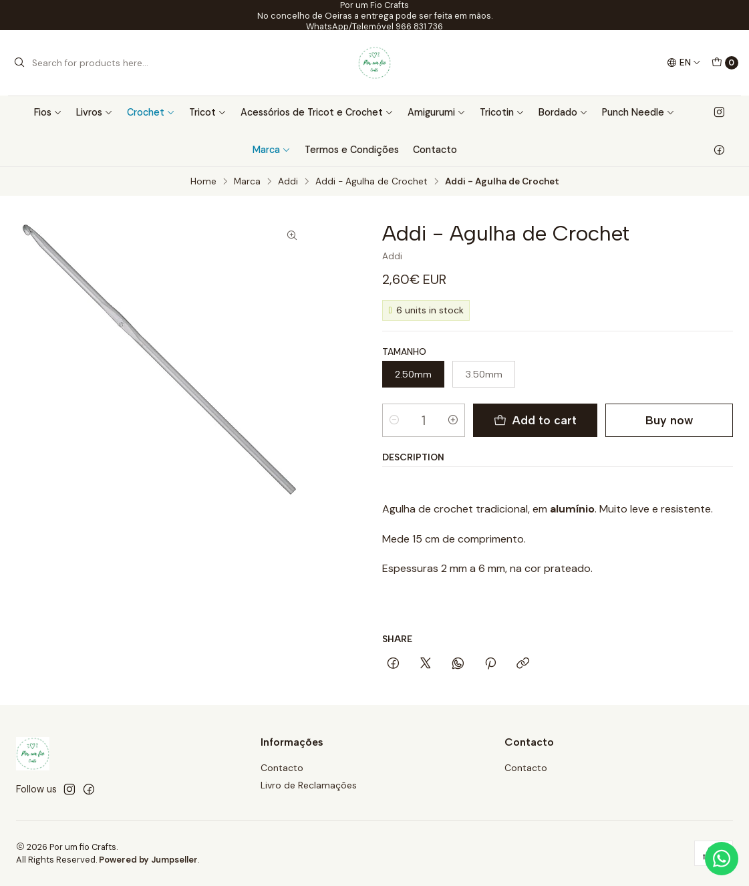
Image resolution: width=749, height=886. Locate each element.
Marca (272, 150)
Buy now (669, 420)
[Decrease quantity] (394, 420)
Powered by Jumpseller (148, 859)
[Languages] (683, 62)
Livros (94, 112)
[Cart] (725, 62)
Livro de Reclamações (309, 785)
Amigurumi (437, 112)
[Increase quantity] (453, 420)
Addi (288, 181)
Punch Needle (638, 112)
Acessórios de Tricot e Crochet (317, 112)
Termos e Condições (352, 150)
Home (203, 181)
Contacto (435, 150)
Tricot (208, 112)
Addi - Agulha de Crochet (371, 181)
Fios (48, 112)
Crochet (151, 112)
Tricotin (502, 112)
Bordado (563, 112)
